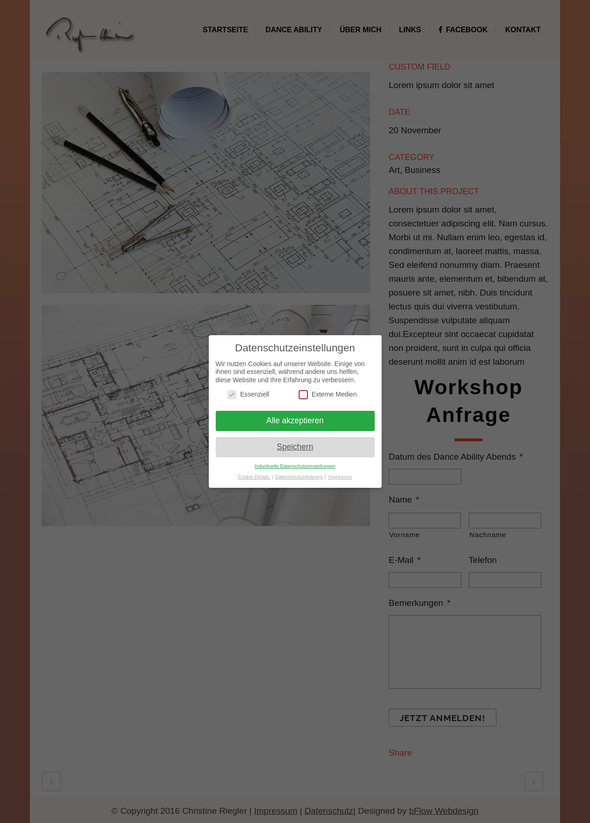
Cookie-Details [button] (254, 477)
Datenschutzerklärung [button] (299, 477)
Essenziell (248, 394)
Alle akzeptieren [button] (295, 420)
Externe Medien (328, 394)
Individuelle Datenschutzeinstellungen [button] (295, 466)
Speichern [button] (295, 446)
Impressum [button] (340, 477)
